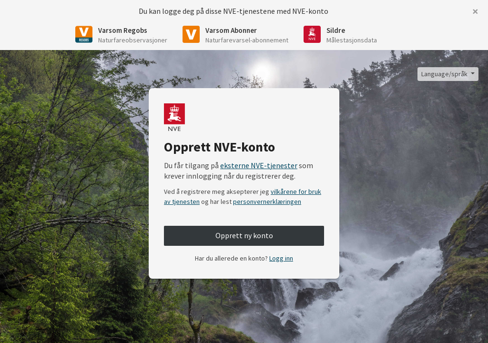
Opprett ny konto (244, 235)
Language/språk (445, 74)
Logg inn (281, 258)
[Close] (475, 11)
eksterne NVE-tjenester (258, 165)
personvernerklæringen (267, 201)
